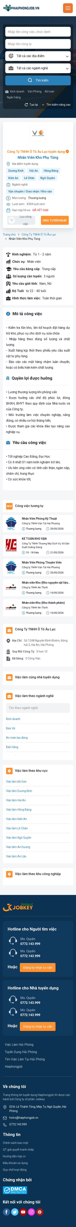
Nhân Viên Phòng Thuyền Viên (42, 562)
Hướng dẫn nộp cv (14, 1156)
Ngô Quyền (47, 178)
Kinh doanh (14, 91)
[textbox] (38, 56)
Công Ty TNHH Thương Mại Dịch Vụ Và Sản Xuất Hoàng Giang (46, 545)
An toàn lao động (17, 737)
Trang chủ (9, 234)
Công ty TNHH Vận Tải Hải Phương (41, 523)
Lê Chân (29, 178)
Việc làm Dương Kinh (19, 791)
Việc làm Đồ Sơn (16, 781)
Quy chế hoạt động (15, 1169)
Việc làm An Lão (16, 856)
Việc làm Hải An (16, 800)
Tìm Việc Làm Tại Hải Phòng (25, 1059)
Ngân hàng (14, 97)
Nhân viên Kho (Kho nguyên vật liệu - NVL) (46, 583)
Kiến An (13, 178)
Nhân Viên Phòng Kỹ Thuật (39, 518)
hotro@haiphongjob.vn (23, 1117)
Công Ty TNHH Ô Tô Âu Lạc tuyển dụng (38, 152)
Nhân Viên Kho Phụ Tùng (38, 157)
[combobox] (38, 56)
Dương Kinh (16, 170)
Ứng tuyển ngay (55, 220)
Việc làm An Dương (18, 847)
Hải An (33, 170)
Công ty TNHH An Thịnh (35, 587)
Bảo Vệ (10, 728)
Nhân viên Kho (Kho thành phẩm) (43, 602)
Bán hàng (12, 747)
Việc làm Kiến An (16, 819)
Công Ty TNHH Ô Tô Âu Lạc (39, 234)
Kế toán (49, 91)
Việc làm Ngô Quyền (18, 837)
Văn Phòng (35, 91)
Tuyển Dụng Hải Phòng (21, 1052)
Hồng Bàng (51, 170)
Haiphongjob (13, 1066)
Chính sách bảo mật (15, 1142)
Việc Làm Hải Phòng (19, 1045)
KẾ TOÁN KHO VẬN (34, 538)
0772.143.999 (18, 1124)
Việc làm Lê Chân (17, 828)
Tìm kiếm (38, 80)
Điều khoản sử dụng (15, 1163)
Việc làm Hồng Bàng (18, 809)
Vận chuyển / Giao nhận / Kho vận (30, 191)
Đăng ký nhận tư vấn (37, 968)
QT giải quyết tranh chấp (18, 1149)
